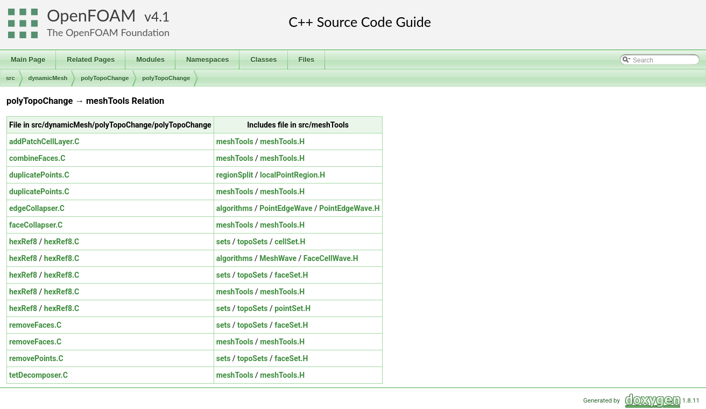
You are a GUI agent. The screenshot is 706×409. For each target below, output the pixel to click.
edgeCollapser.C (37, 208)
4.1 (160, 16)
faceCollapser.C (35, 225)
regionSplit (234, 175)
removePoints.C (36, 358)
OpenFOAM (91, 15)
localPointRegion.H (292, 175)
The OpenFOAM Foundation (108, 32)
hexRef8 (23, 241)
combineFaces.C (37, 158)
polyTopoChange (105, 78)
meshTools (234, 141)
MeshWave (277, 258)
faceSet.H (291, 275)
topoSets (252, 241)
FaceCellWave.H (330, 258)
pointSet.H (292, 308)
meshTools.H (282, 141)
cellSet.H (289, 241)
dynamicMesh (48, 78)
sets (223, 241)
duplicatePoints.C (39, 175)
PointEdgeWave (285, 208)
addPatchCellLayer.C (44, 141)
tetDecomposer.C (38, 375)
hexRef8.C (61, 241)
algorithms (234, 208)
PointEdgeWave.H (349, 208)
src (10, 78)
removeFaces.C (35, 325)
